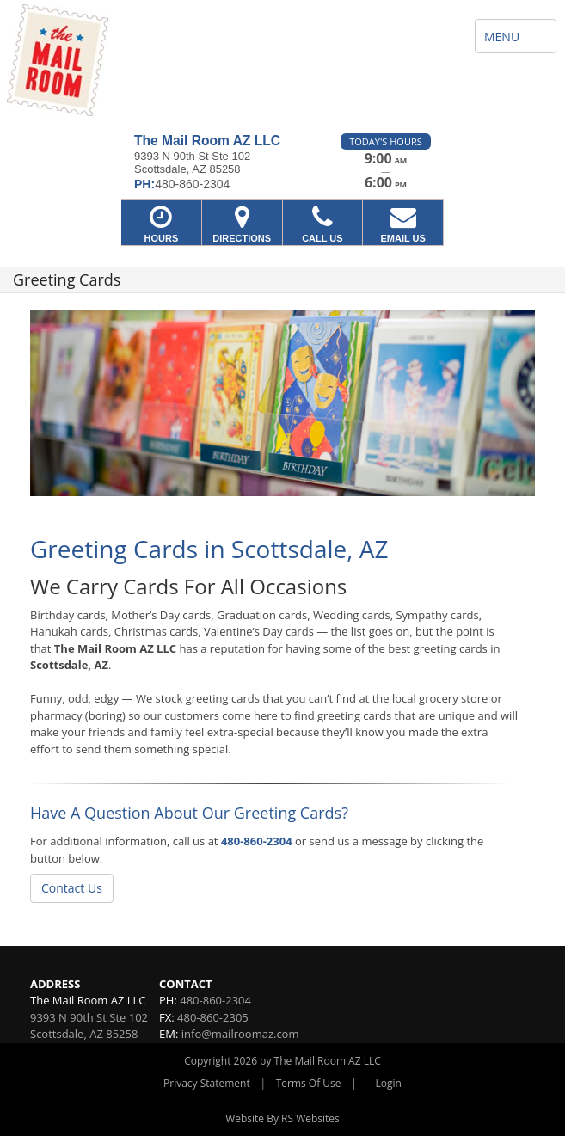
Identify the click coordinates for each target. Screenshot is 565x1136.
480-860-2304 (256, 841)
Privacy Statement (206, 1083)
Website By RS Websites (282, 1118)
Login (389, 1083)
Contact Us (71, 888)
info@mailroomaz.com (240, 1033)
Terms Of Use (308, 1083)
